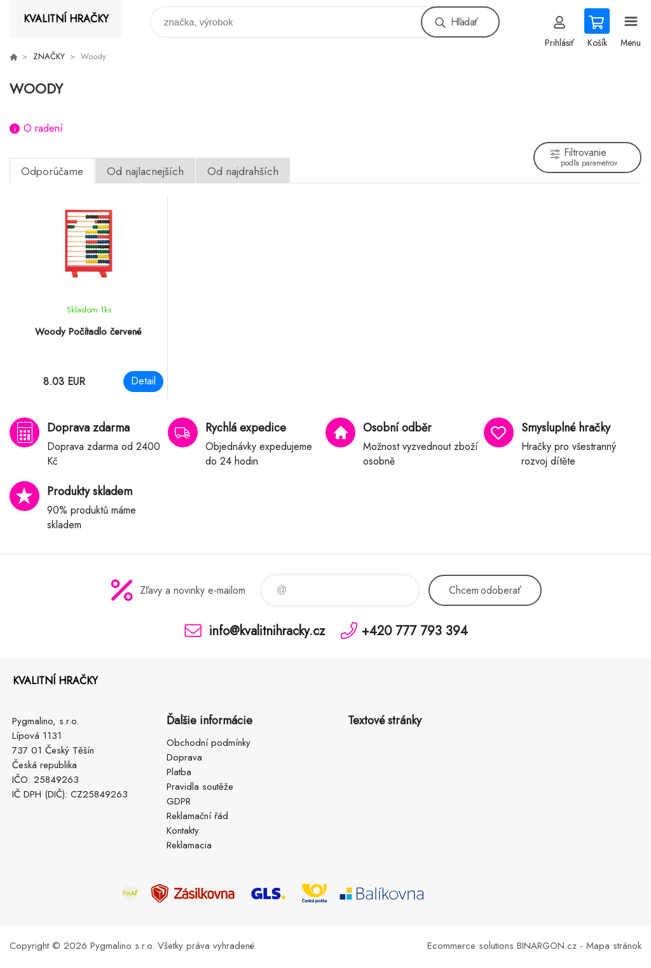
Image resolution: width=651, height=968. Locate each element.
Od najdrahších (242, 171)
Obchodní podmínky (208, 743)
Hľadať (464, 22)
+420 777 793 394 (415, 630)
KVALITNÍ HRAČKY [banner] (66, 18)
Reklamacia (189, 845)
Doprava (184, 757)
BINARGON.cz (547, 946)
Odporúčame (52, 171)
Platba (179, 772)
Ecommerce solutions (470, 946)
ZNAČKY (49, 56)
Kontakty (183, 831)
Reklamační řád (197, 816)
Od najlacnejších (145, 171)
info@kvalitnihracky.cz (267, 630)
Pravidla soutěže (200, 787)
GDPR (179, 801)
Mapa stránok (613, 946)
